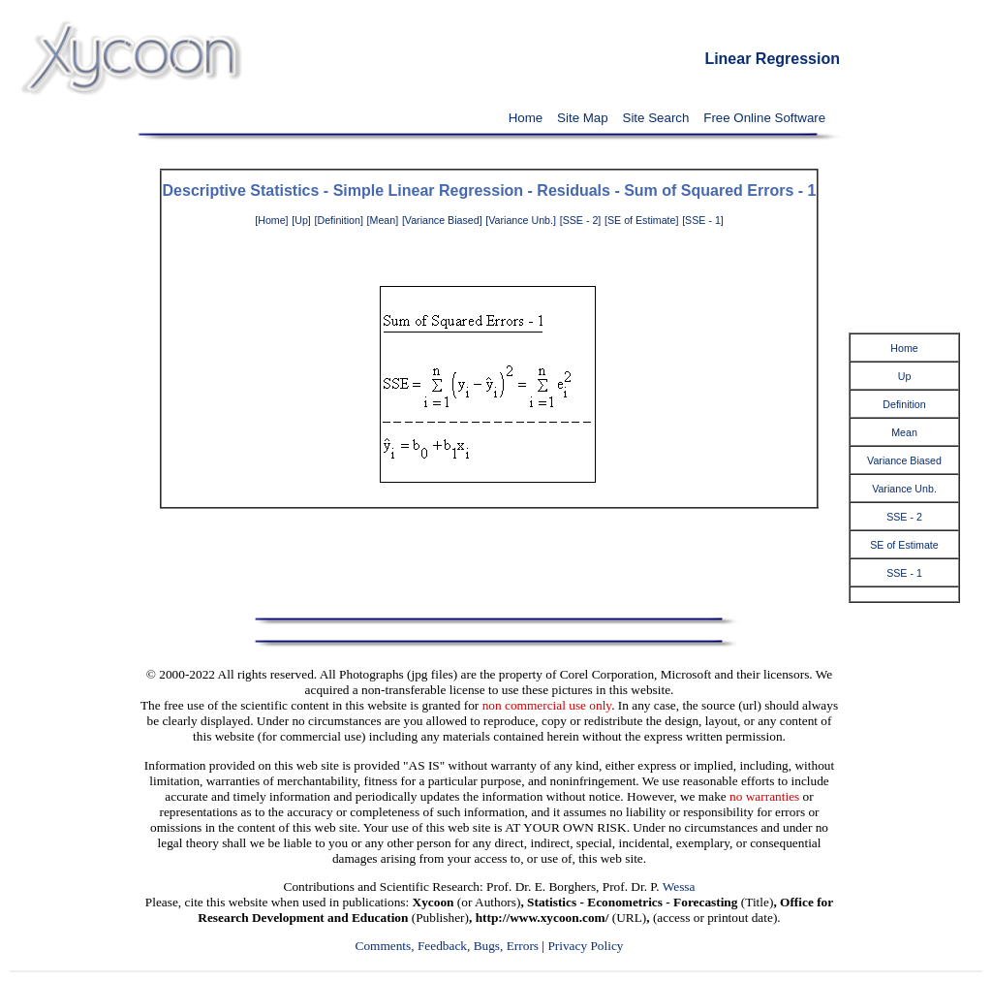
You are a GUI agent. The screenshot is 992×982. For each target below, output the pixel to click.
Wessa (679, 886)
